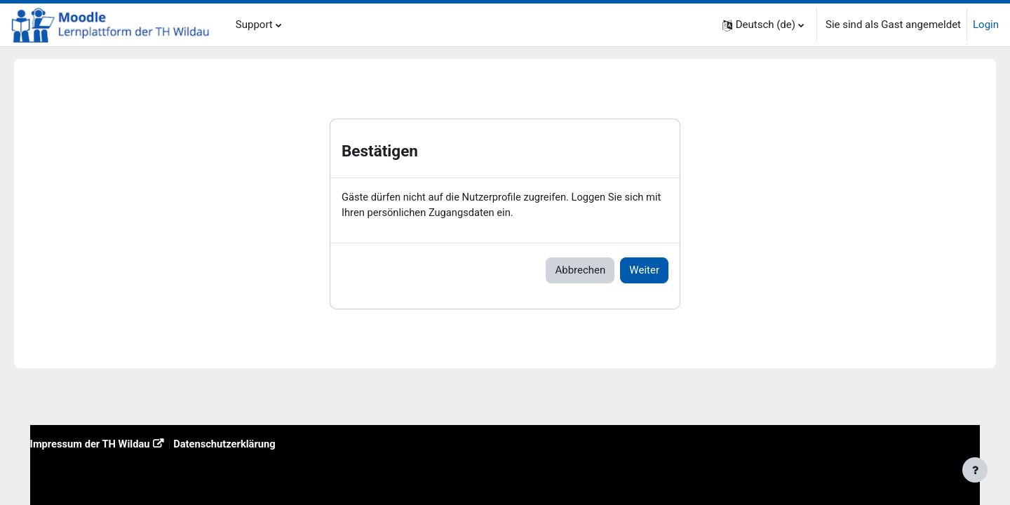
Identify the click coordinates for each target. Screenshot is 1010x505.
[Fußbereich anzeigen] (975, 470)
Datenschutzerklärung (248, 443)
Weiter (644, 270)
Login (986, 24)
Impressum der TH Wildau (111, 443)
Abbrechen (580, 270)
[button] (763, 25)
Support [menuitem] (254, 24)
